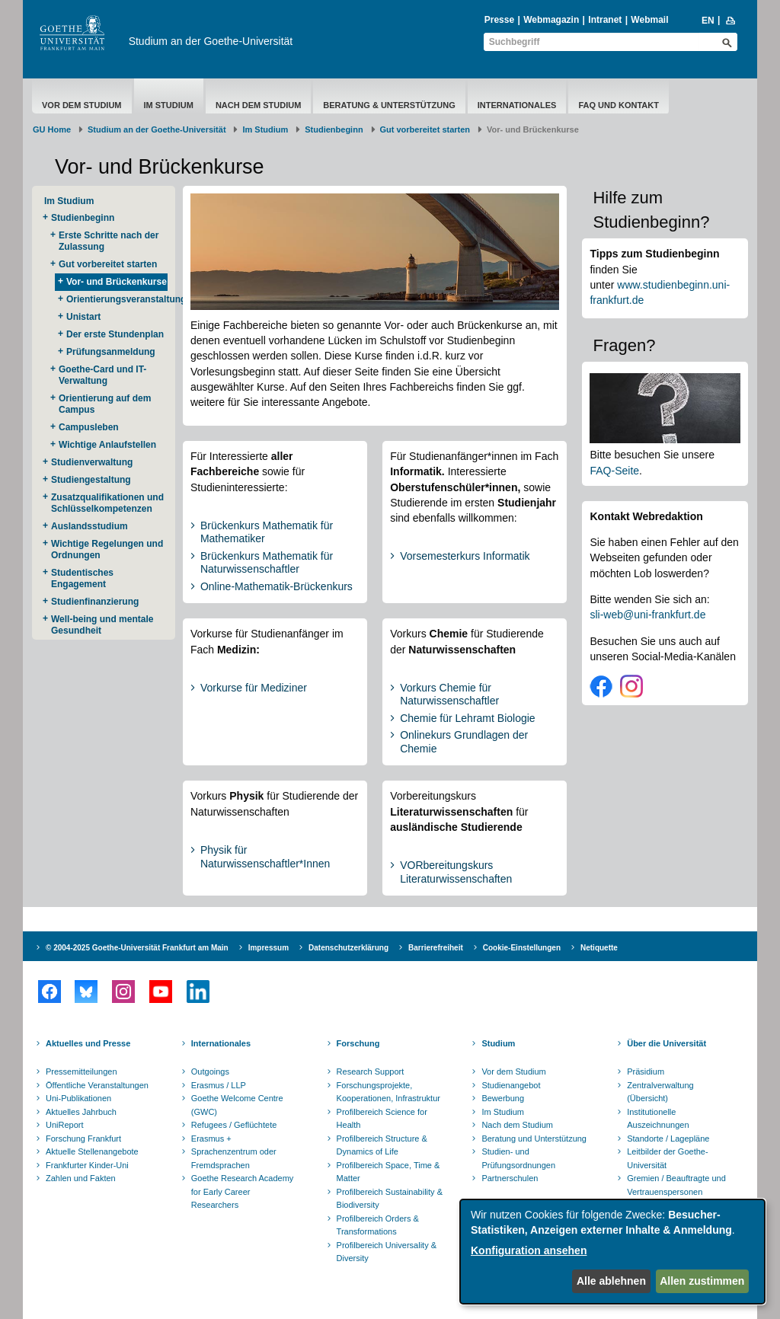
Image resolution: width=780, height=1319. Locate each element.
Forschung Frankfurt (83, 1138)
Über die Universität (666, 1043)
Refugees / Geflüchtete (234, 1124)
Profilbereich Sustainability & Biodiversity (390, 1198)
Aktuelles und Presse (88, 1043)
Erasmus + (211, 1138)
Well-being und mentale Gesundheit (102, 625)
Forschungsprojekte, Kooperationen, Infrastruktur (388, 1092)
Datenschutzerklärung (348, 948)
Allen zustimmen (702, 1281)
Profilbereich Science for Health (382, 1118)
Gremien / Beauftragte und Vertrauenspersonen (676, 1185)
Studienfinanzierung (95, 601)
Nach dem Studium (258, 105)
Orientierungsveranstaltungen (117, 299)
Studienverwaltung (92, 462)
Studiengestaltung (91, 479)
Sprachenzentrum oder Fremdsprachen (234, 1158)
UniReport (65, 1124)
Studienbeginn (334, 129)
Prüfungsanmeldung (110, 352)
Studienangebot (510, 1085)
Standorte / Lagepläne (668, 1138)
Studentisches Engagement (82, 578)
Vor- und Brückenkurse (116, 281)
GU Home (52, 129)
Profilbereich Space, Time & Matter (388, 1172)
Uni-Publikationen (78, 1098)
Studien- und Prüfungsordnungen (518, 1158)
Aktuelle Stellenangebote (92, 1151)
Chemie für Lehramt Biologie (467, 718)
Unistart (83, 316)
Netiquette (599, 948)
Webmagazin (551, 19)
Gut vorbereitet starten (425, 129)
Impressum (268, 948)
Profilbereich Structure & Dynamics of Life (382, 1145)
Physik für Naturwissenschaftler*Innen (265, 857)
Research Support (370, 1071)
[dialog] (612, 1251)
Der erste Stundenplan (115, 334)
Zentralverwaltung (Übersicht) (660, 1092)
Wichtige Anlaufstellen (107, 444)
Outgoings (210, 1071)
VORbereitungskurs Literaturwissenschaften (456, 872)
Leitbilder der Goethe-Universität (667, 1158)
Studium (498, 1043)
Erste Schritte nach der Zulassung (108, 241)
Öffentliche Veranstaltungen (97, 1085)
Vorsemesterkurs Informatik (464, 556)
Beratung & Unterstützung (389, 105)
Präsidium (645, 1071)
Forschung (358, 1043)
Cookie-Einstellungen (522, 948)
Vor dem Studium (82, 105)
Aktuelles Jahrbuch (81, 1111)
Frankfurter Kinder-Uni (87, 1165)
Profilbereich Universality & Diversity (386, 1252)
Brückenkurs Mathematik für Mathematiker (266, 532)
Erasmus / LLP (218, 1085)
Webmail (649, 19)
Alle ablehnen (611, 1281)
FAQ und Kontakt (618, 105)
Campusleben (89, 427)
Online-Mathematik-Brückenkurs (276, 586)
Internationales (517, 105)
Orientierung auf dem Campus (105, 404)
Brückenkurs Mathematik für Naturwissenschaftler (266, 563)
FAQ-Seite (614, 471)
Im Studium (168, 105)
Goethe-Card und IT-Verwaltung (102, 375)
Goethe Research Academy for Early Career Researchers (242, 1191)
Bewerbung (502, 1098)
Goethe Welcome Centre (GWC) (237, 1105)
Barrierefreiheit (435, 948)
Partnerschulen (509, 1178)
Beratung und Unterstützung (534, 1138)
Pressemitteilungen (81, 1071)
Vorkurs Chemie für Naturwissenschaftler (449, 694)
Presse (499, 19)
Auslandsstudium (89, 526)
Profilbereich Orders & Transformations (378, 1225)
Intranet (605, 19)
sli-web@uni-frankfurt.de (647, 614)
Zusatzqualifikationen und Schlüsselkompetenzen (107, 503)
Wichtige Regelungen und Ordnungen (107, 549)
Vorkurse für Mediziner (253, 688)
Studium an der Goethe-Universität (211, 41)
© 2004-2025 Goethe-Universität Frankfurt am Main (137, 948)
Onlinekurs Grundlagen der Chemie (464, 742)
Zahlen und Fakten (81, 1178)
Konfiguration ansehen (529, 1250)
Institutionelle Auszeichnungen (658, 1118)
